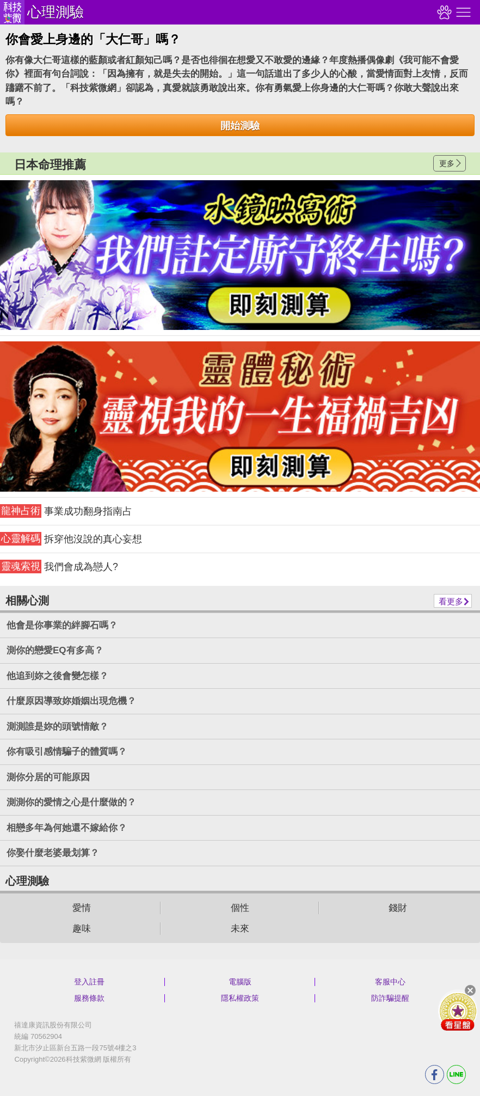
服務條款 (89, 998)
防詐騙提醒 (390, 998)
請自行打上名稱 (240, 255)
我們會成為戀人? (59, 566)
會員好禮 (457, 1011)
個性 (240, 908)
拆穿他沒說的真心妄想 (71, 539)
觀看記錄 (443, 12)
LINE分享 (456, 1074)
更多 (446, 163)
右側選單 (462, 12)
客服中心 (390, 981)
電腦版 (240, 981)
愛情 (81, 908)
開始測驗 (240, 125)
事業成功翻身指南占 (66, 511)
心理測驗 (55, 12)
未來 (240, 928)
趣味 (81, 928)
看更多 (451, 601)
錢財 (398, 908)
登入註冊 (89, 981)
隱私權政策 (240, 998)
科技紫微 (12, 12)
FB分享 (434, 1074)
